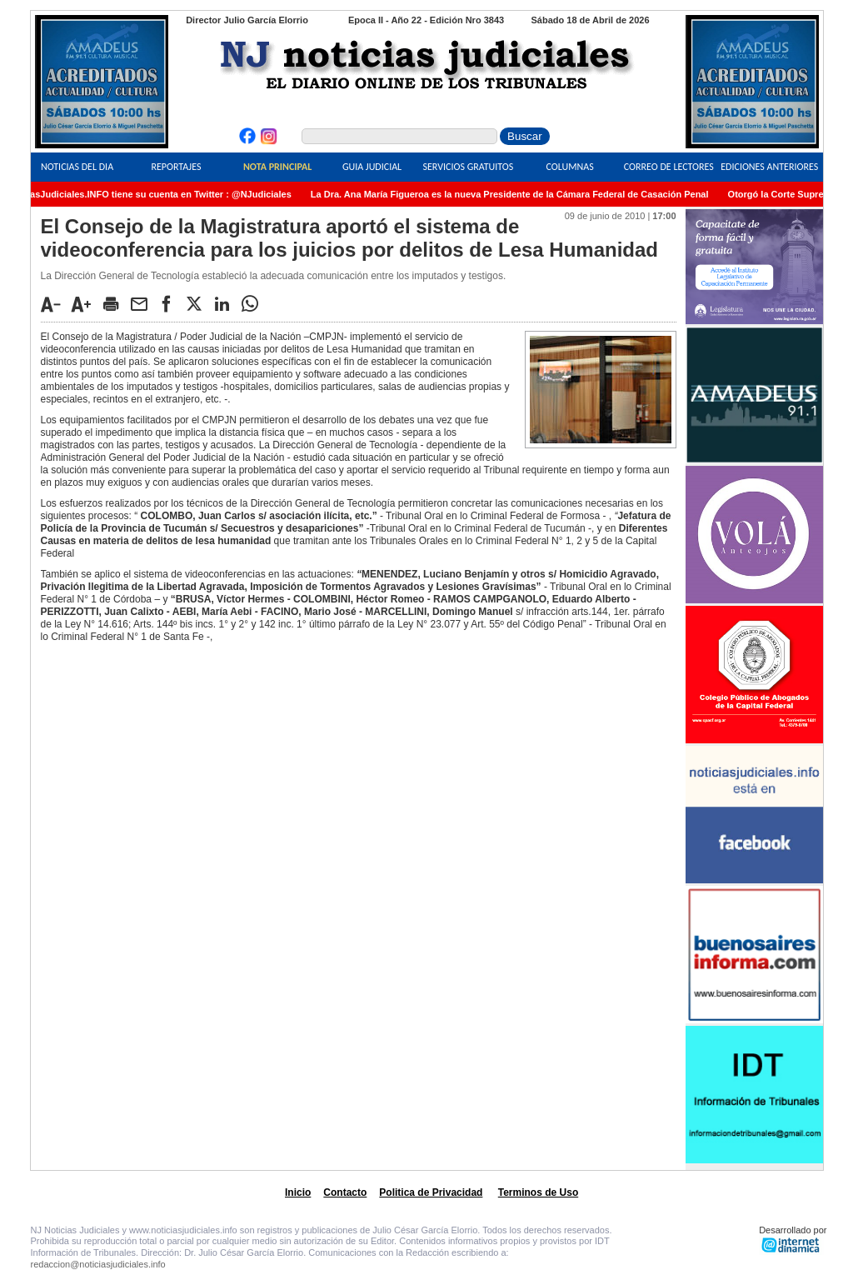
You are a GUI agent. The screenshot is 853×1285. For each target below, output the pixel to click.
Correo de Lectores (669, 166)
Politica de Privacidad (430, 1192)
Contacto (345, 1192)
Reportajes (176, 166)
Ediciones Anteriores (769, 166)
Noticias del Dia (77, 166)
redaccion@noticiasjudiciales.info (98, 1264)
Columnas (570, 166)
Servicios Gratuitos (467, 166)
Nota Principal (277, 166)
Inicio (298, 1192)
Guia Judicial (372, 166)
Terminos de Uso (538, 1192)
